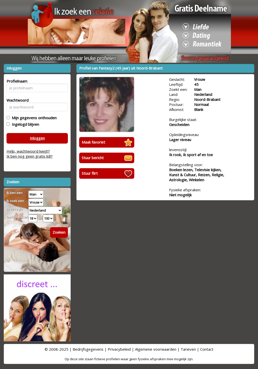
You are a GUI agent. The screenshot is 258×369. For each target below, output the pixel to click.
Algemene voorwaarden (155, 349)
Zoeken (59, 232)
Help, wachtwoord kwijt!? (28, 151)
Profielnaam (16, 81)
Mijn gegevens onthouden (33, 117)
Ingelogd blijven (24, 124)
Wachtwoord (16, 100)
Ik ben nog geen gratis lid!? (30, 156)
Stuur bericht (93, 157)
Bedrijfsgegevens (88, 349)
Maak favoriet (93, 142)
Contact (206, 349)
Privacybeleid (119, 349)
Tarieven (188, 349)
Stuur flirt (90, 173)
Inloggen (37, 138)
